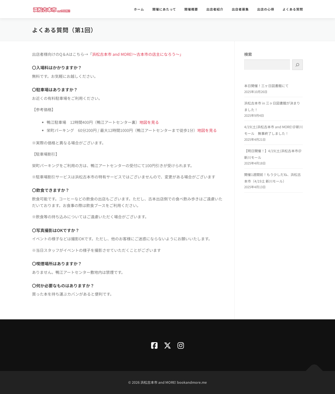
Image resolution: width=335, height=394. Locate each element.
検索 (248, 54)
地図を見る (149, 122)
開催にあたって (164, 9)
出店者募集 (240, 9)
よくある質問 (293, 9)
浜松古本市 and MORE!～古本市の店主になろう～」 (137, 54)
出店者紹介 (214, 9)
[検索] (297, 64)
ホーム (139, 9)
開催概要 (191, 9)
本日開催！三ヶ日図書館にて (266, 85)
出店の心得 (265, 9)
